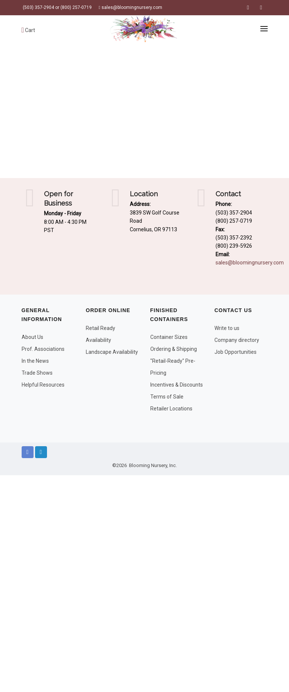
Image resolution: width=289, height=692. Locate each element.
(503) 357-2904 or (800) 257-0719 (57, 7)
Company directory (236, 340)
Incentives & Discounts (176, 385)
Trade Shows (37, 373)
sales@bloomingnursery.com (130, 7)
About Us (32, 337)
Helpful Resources (43, 385)
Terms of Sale (166, 397)
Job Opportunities (235, 352)
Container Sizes (169, 337)
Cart (28, 30)
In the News (35, 361)
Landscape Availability (112, 352)
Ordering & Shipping (173, 349)
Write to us (226, 328)
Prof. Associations (43, 349)
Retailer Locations (171, 409)
